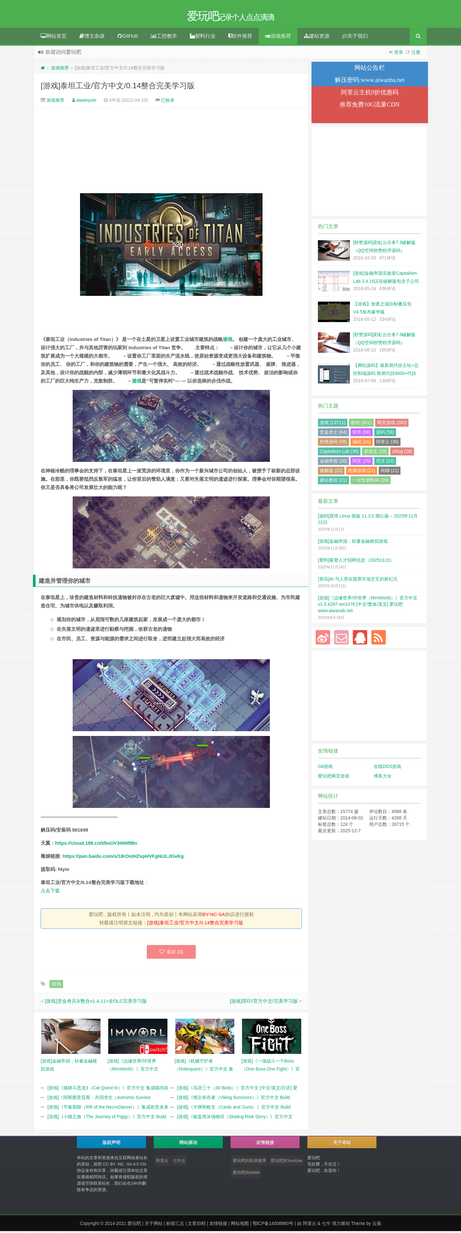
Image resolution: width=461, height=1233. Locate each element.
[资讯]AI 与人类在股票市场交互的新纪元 (358, 580)
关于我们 (355, 38)
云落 (376, 1225)
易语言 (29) (375, 453)
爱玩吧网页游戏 (333, 777)
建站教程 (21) (333, 482)
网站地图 (240, 1225)
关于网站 (154, 1225)
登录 (398, 54)
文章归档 (197, 1225)
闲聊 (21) (390, 472)
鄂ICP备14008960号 (273, 1225)
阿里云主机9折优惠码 (370, 94)
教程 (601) (361, 424)
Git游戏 (325, 768)
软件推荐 (240, 38)
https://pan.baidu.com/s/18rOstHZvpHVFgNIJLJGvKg (123, 858)
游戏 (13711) (332, 424)
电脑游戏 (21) (361, 472)
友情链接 (218, 1225)
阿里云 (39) (387, 443)
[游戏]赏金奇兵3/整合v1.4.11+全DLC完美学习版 (96, 1003)
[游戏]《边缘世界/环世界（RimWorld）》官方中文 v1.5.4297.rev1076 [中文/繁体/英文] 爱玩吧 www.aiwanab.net (367, 606)
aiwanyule (86, 102)
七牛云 (179, 1162)
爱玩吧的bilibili (246, 1174)
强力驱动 (341, 1225)
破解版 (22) (331, 472)
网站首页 (54, 38)
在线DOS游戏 (387, 768)
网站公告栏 (369, 69)
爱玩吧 (134, 1225)
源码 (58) (385, 434)
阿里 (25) (361, 462)
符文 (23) (385, 462)
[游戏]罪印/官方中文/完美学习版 (264, 1003)
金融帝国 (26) (333, 462)
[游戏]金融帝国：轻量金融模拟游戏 (353, 543)
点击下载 (50, 892)
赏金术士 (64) (333, 434)
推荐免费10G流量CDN (370, 106)
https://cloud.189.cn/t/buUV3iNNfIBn (96, 845)
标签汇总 (175, 1225)
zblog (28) (402, 453)
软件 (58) (361, 434)
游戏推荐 (278, 38)
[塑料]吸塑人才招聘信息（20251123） (356, 562)
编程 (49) (361, 443)
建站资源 (316, 38)
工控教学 (164, 38)
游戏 (227, 341)
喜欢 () (171, 953)
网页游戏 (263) (392, 424)
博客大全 (383, 777)
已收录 (167, 102)
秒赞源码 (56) (333, 443)
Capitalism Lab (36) (339, 453)
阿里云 (162, 1162)
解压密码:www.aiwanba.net (369, 81)
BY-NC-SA (213, 916)
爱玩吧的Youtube (286, 1162)
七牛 (326, 1225)
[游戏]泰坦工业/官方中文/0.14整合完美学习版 (118, 87)
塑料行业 (202, 38)
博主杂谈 (92, 38)
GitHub (127, 38)
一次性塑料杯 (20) (370, 482)
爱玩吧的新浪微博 (249, 1162)
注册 (415, 54)
